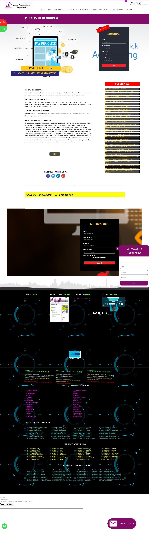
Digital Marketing (117, 10)
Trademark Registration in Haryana (35, 474)
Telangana (77, 411)
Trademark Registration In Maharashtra (36, 476)
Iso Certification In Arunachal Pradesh (85, 457)
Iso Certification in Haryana (33, 453)
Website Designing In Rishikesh (108, 427)
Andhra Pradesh (31, 390)
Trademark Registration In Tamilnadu (87, 473)
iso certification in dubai (105, 480)
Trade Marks (72, 10)
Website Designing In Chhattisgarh (60, 435)
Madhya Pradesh (32, 402)
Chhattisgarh (30, 393)
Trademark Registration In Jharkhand (87, 476)
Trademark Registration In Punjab (35, 473)
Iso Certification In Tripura (108, 451)
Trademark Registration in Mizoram (109, 470)
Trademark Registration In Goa (61, 479)
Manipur (76, 404)
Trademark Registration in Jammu (61, 470)
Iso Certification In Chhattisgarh (57, 454)
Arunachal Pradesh (79, 390)
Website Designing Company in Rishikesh (110, 438)
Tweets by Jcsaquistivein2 (83, 298)
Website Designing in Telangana (35, 438)
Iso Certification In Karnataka (83, 453)
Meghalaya (30, 404)
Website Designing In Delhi (58, 433)
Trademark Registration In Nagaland (87, 471)
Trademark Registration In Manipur (61, 477)
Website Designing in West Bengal (35, 435)
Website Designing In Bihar (58, 430)
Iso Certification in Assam (33, 450)
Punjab (76, 408)
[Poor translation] (10, 504)
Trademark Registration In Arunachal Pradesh (38, 480)
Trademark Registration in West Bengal (110, 474)
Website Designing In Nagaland (59, 429)
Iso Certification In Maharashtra (34, 454)
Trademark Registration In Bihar (61, 471)
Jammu (29, 399)
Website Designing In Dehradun (82, 427)
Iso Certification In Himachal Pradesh (59, 457)
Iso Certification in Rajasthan (83, 448)
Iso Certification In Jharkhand (109, 454)
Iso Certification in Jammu (56, 448)
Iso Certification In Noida (56, 459)
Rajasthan (29, 409)
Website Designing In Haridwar (107, 436)
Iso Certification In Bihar (55, 450)
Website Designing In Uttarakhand (82, 435)
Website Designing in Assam (34, 430)
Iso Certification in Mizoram (108, 448)
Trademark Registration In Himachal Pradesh (111, 479)
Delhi (75, 393)
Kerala (75, 401)
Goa (28, 395)
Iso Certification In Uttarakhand (109, 456)
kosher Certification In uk (108, 459)
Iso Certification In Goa (32, 459)
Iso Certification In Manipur (56, 456)
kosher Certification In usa (82, 459)
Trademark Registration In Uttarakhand (110, 477)
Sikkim (75, 409)
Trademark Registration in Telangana (36, 477)
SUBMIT (134, 283)
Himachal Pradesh (79, 397)
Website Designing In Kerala (107, 433)
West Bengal (77, 416)
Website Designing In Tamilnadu (82, 432)
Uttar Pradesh (31, 416)
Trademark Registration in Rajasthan (87, 470)
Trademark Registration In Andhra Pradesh (64, 480)
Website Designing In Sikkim (59, 432)
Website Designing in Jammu (59, 427)
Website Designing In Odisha (81, 429)
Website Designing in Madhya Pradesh (36, 427)
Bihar (75, 392)
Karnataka (29, 401)
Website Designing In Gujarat (81, 430)
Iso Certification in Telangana (34, 456)
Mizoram (29, 406)
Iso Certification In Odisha (108, 450)
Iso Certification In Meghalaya (83, 456)
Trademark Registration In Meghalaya (87, 477)
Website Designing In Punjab (107, 429)
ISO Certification (59, 10)
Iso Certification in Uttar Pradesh (35, 457)
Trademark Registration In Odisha (108, 471)
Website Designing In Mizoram (34, 429)
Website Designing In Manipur (81, 436)
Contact (129, 10)
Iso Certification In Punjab (33, 451)
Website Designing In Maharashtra (60, 436)
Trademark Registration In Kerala (61, 476)
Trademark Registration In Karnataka (87, 474)
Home (42, 10)
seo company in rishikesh (84, 480)
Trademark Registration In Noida (86, 479)
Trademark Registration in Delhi (35, 470)
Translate (142, 4)
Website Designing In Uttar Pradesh (60, 438)
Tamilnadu (29, 411)
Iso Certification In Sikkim (56, 451)
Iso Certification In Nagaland (83, 450)
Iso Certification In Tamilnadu (83, 451)
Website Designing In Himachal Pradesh (84, 438)
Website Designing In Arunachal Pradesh (110, 430)
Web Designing (85, 10)
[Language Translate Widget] (139, 3)
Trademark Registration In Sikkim (61, 473)
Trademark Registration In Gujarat (61, 474)
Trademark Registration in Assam (35, 471)
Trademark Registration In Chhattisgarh (110, 476)
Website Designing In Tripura (107, 432)
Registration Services (100, 10)
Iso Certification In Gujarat (56, 453)
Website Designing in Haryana (34, 433)
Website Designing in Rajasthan (35, 432)
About (49, 10)
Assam (28, 392)
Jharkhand (77, 399)
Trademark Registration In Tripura (108, 473)
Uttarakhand (77, 413)
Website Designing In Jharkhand (108, 435)
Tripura (28, 413)
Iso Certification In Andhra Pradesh (110, 457)
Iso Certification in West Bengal (110, 453)
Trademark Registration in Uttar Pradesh (37, 479)
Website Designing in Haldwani (34, 436)
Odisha (28, 408)
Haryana (29, 397)
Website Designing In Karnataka (82, 433)
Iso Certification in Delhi (32, 448)
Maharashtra (77, 402)
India (28, 415)
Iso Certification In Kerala (82, 454)
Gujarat (76, 395)
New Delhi (77, 406)
